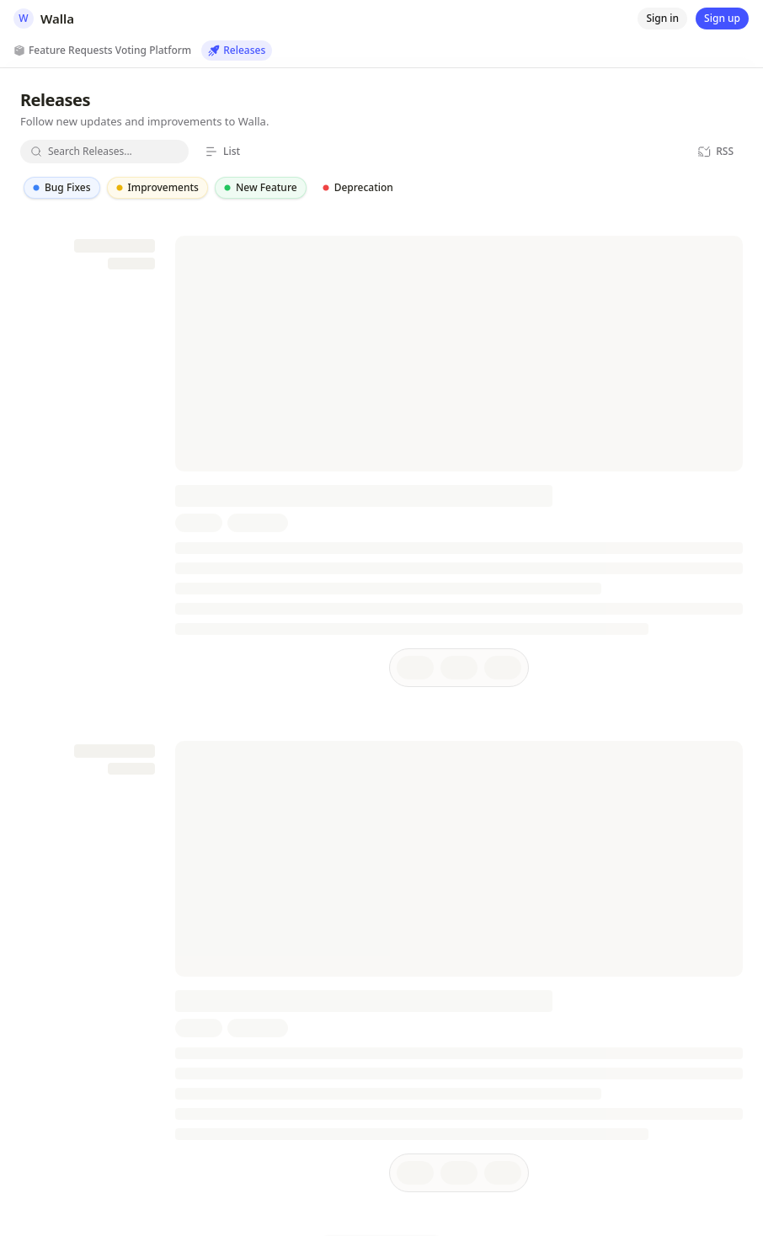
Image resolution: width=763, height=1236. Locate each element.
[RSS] (715, 151)
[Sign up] (722, 18)
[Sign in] (662, 18)
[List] (222, 151)
